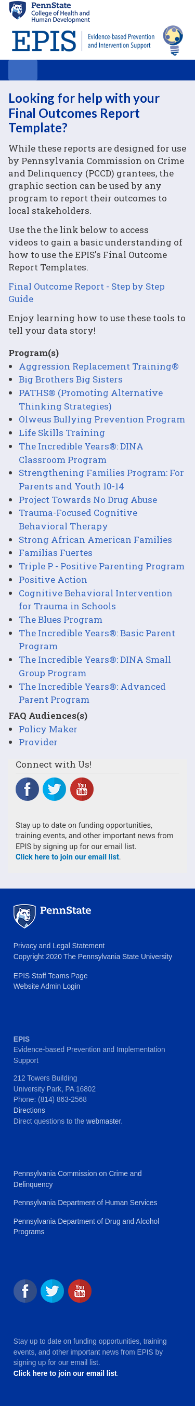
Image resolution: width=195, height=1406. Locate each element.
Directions (29, 1110)
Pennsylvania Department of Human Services (85, 1203)
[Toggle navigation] (22, 70)
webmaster (103, 1121)
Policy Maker (48, 729)
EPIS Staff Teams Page (51, 976)
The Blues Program (60, 619)
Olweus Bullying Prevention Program (102, 419)
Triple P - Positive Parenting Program (102, 566)
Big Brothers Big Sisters (71, 379)
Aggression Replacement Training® (99, 366)
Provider (38, 742)
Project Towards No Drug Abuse (88, 500)
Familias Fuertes (56, 552)
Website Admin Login (47, 986)
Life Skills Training (62, 433)
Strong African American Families (95, 539)
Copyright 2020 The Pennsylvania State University (93, 957)
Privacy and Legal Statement (59, 946)
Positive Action (53, 579)
